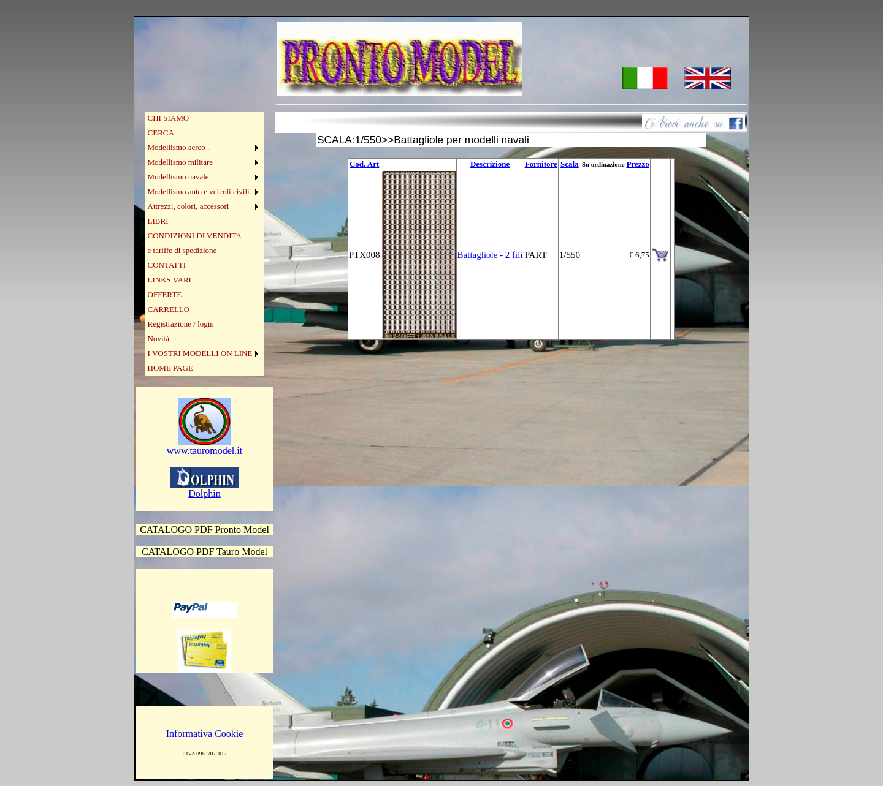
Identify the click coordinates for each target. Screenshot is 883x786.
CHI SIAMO (168, 118)
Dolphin (204, 489)
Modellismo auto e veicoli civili (199, 191)
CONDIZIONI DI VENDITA (195, 235)
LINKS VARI (169, 279)
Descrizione (490, 163)
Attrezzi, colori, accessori (188, 206)
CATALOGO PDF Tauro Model (204, 551)
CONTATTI (167, 265)
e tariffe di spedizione (182, 250)
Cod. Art (364, 163)
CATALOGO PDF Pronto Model (204, 529)
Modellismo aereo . (179, 147)
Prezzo (637, 163)
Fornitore (541, 163)
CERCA (161, 132)
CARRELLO (169, 309)
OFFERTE (165, 294)
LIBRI (158, 220)
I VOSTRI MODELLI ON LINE (200, 353)
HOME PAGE (170, 367)
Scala (569, 163)
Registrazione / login (181, 323)
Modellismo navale (178, 176)
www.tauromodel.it (204, 446)
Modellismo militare (180, 162)
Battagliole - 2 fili (490, 255)
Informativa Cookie (204, 733)
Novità (158, 338)
